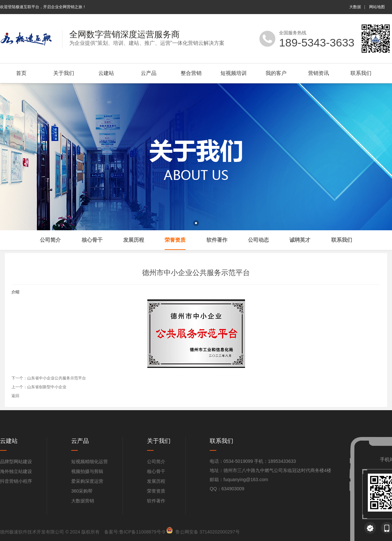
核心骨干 (156, 471)
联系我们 (361, 73)
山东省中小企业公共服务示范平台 (56, 378)
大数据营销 (82, 500)
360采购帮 (81, 491)
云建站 (106, 73)
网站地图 (377, 7)
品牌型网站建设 (16, 461)
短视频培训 (233, 73)
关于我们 (63, 73)
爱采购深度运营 (87, 481)
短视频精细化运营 (89, 461)
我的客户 (276, 73)
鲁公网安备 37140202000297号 (207, 531)
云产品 (148, 73)
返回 (15, 395)
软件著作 (156, 500)
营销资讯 (318, 73)
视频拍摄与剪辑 (87, 471)
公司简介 (156, 461)
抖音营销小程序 (16, 481)
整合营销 (191, 73)
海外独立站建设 (16, 471)
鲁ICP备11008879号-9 (142, 531)
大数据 (355, 7)
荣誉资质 (156, 491)
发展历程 (156, 481)
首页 (21, 73)
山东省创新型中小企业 (46, 387)
